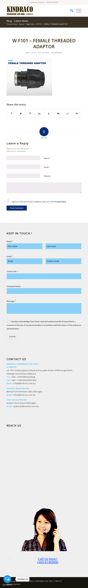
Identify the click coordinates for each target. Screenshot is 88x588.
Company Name (13, 286)
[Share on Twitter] (20, 113)
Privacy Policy (60, 201)
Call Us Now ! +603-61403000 (47, 560)
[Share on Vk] (58, 113)
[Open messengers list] (7, 579)
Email (47, 167)
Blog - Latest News (17, 21)
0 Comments (43, 52)
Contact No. (13, 271)
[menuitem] (70, 11)
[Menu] (77, 11)
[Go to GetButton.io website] (7, 585)
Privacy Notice (68, 321)
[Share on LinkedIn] (39, 113)
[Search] (70, 11)
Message (11, 301)
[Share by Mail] (76, 113)
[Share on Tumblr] (48, 113)
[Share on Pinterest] (30, 113)
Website (47, 176)
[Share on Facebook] (11, 113)
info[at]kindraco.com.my (24, 383)
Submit (12, 336)
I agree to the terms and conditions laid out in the (38, 201)
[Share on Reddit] (67, 113)
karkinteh (58, 52)
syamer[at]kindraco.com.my (26, 406)
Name (47, 158)
